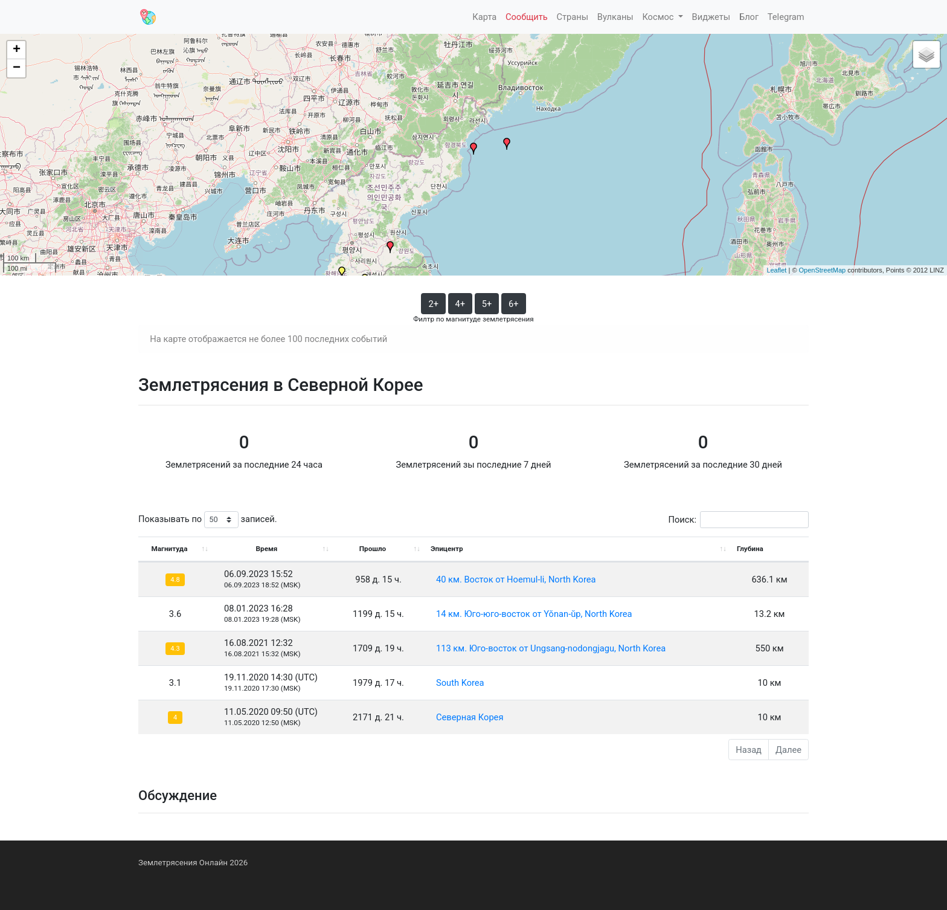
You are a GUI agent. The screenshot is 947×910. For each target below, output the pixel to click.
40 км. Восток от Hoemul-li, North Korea (515, 579)
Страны (572, 16)
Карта (484, 16)
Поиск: (739, 520)
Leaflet (776, 270)
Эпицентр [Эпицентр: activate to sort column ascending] (447, 548)
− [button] (17, 68)
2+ (433, 303)
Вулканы (615, 16)
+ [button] (17, 50)
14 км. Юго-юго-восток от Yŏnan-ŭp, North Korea (534, 613)
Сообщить (527, 16)
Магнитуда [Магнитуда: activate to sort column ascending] (169, 548)
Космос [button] (659, 16)
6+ (514, 303)
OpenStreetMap (822, 270)
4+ (460, 303)
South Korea (460, 682)
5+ (487, 303)
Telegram (786, 16)
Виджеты (711, 16)
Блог (749, 16)
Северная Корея (469, 717)
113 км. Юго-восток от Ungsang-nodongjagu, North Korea (551, 648)
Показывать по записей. (207, 520)
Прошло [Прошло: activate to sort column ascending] (372, 548)
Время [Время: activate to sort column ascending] (267, 548)
